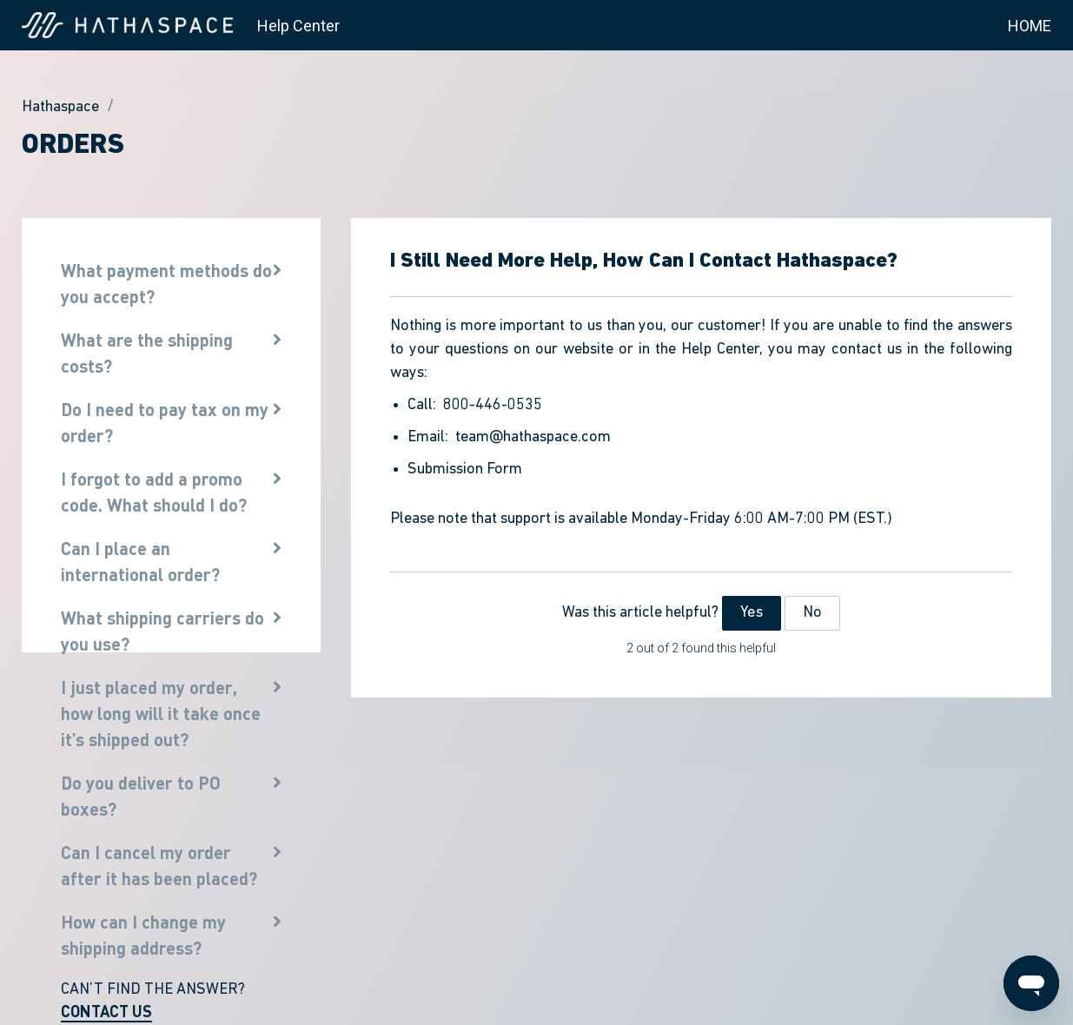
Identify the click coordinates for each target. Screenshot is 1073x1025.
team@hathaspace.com (533, 437)
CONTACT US (106, 1011)
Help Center (298, 26)
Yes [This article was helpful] (751, 613)
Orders (73, 146)
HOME (1029, 26)
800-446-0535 (492, 405)
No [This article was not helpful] (812, 613)
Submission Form (464, 469)
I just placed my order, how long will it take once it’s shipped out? (161, 713)
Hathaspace (60, 107)
